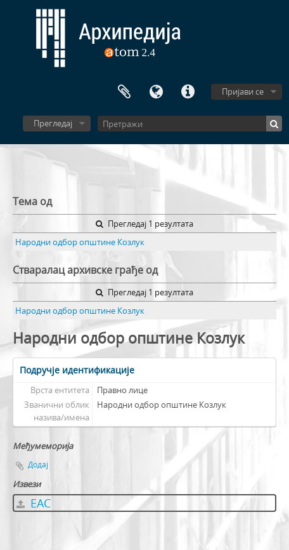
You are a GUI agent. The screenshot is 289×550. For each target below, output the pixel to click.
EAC (33, 503)
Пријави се (243, 91)
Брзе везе (187, 92)
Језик (156, 92)
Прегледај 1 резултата (144, 223)
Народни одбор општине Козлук (79, 242)
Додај (38, 464)
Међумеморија (124, 92)
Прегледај (53, 123)
